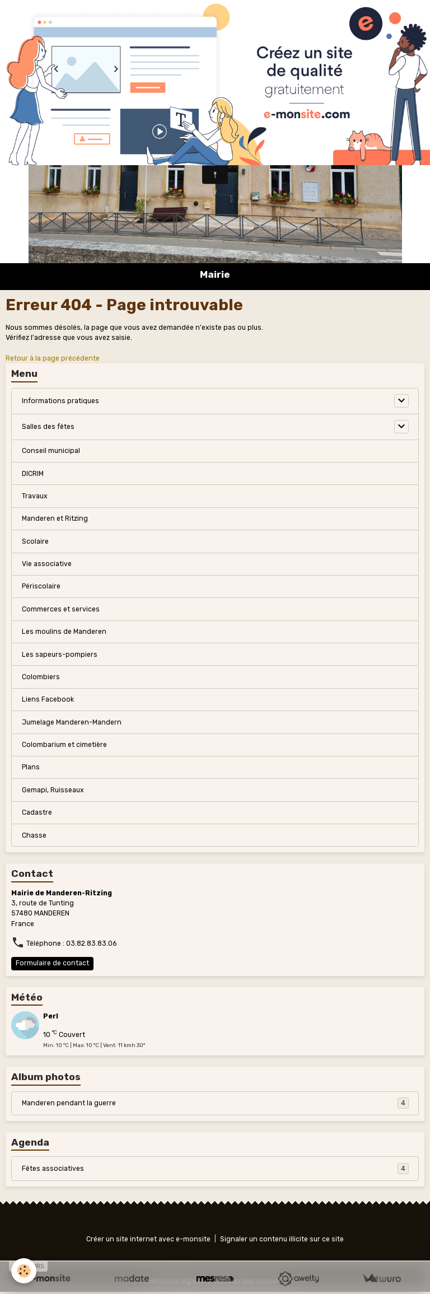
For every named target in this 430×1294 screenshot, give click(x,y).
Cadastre (37, 812)
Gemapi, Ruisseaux (53, 790)
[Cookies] (23, 1270)
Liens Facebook (48, 699)
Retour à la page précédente (53, 358)
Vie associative (47, 564)
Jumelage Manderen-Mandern (71, 722)
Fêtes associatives (215, 1168)
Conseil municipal (51, 451)
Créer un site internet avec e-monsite (148, 1239)
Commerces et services (61, 609)
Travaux (35, 496)
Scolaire (35, 541)
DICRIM (33, 474)
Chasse (34, 835)
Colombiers (41, 677)
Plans (31, 767)
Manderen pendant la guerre (215, 1103)
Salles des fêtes (48, 427)
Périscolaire (41, 586)
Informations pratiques (60, 401)
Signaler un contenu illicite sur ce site (282, 1239)
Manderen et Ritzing (55, 518)
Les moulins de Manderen (64, 632)
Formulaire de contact (52, 963)
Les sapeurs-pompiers (59, 654)
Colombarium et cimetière (64, 745)
